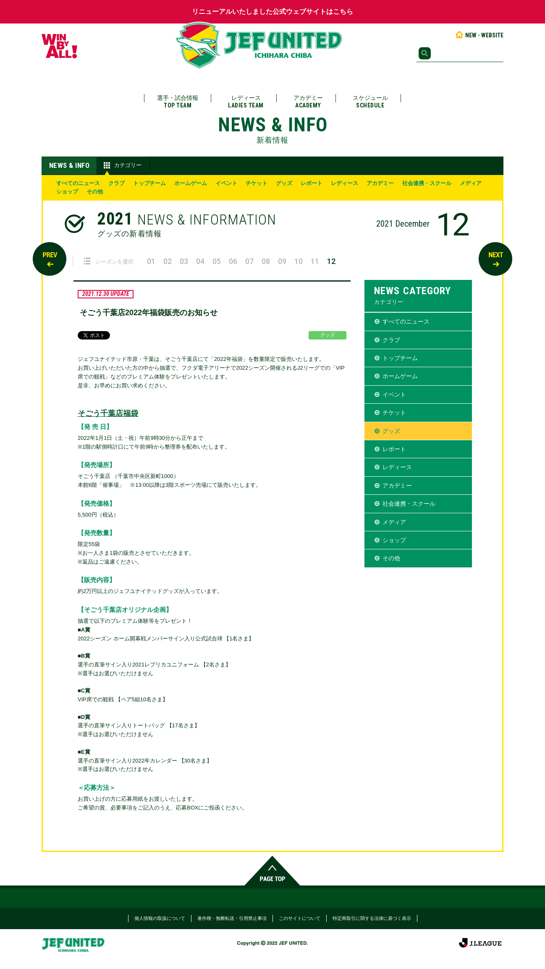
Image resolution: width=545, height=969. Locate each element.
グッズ (284, 183)
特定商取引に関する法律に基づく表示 (372, 918)
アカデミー (308, 101)
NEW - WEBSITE (478, 35)
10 (298, 261)
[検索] (460, 53)
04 (200, 261)
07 (249, 261)
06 (233, 261)
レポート (311, 183)
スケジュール (370, 101)
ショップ (67, 191)
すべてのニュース (78, 183)
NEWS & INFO (69, 165)
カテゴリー (121, 165)
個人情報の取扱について (159, 918)
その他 (94, 191)
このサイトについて (299, 918)
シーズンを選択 (109, 261)
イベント (226, 183)
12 (331, 261)
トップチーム (149, 183)
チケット (256, 183)
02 (167, 261)
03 (184, 261)
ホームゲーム (190, 183)
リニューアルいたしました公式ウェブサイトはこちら (272, 11)
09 (282, 261)
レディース (246, 101)
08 (266, 261)
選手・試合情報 (177, 101)
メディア (471, 183)
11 (315, 261)
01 (151, 261)
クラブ (116, 183)
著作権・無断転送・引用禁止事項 (232, 918)
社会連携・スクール (426, 183)
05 (216, 261)
